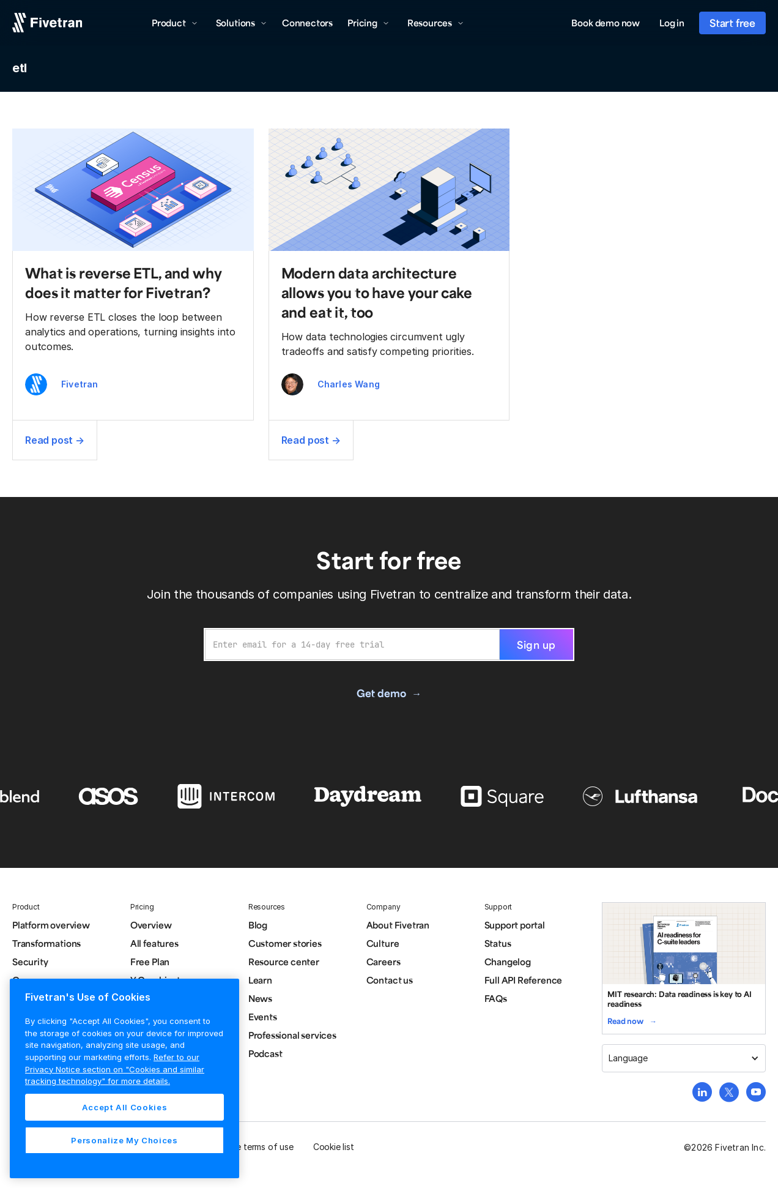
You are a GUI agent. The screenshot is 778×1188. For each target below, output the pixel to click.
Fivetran (79, 384)
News (260, 998)
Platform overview (51, 924)
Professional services (292, 1034)
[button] (175, 22)
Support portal (514, 924)
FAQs (495, 998)
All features (154, 943)
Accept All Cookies (125, 1107)
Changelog (507, 961)
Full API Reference (523, 979)
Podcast (265, 1053)
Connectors (307, 22)
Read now (625, 1021)
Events (262, 1016)
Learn (260, 979)
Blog (257, 924)
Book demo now (605, 22)
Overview (150, 924)
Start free (732, 22)
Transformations (46, 943)
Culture (382, 943)
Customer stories (285, 943)
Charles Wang (348, 384)
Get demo (381, 693)
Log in (671, 22)
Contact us (389, 979)
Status (497, 943)
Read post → (54, 440)
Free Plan (149, 961)
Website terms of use (251, 1146)
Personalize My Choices (124, 1140)
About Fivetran (397, 924)
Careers (383, 961)
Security (30, 961)
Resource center (283, 961)
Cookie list (333, 1146)
